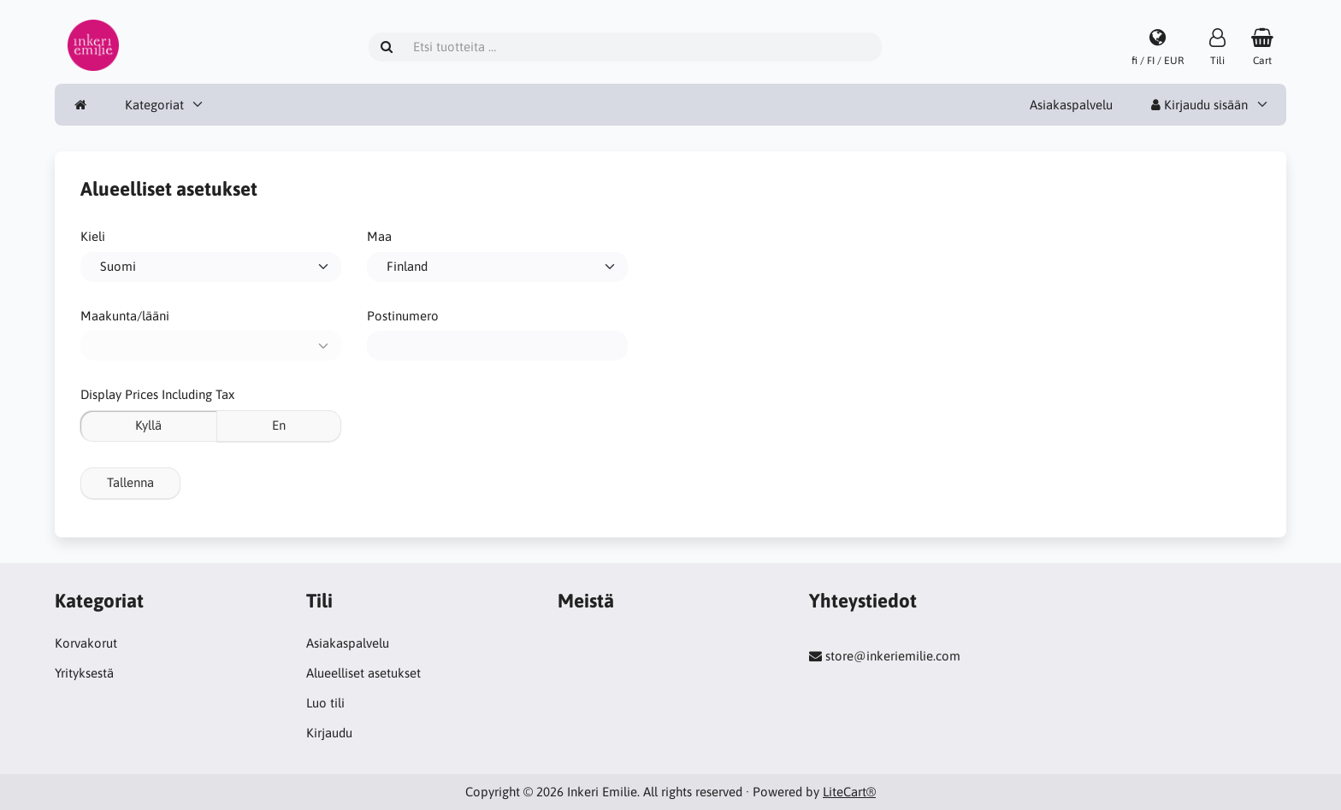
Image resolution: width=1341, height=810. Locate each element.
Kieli (92, 236)
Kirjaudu (329, 732)
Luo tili (325, 703)
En (279, 425)
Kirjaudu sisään (1199, 104)
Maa (379, 236)
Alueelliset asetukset (363, 673)
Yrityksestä (84, 673)
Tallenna (130, 482)
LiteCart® (849, 791)
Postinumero (403, 315)
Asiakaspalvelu (1071, 104)
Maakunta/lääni (124, 315)
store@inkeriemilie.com (892, 656)
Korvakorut (86, 643)
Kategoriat (154, 104)
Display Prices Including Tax (157, 394)
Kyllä (148, 425)
